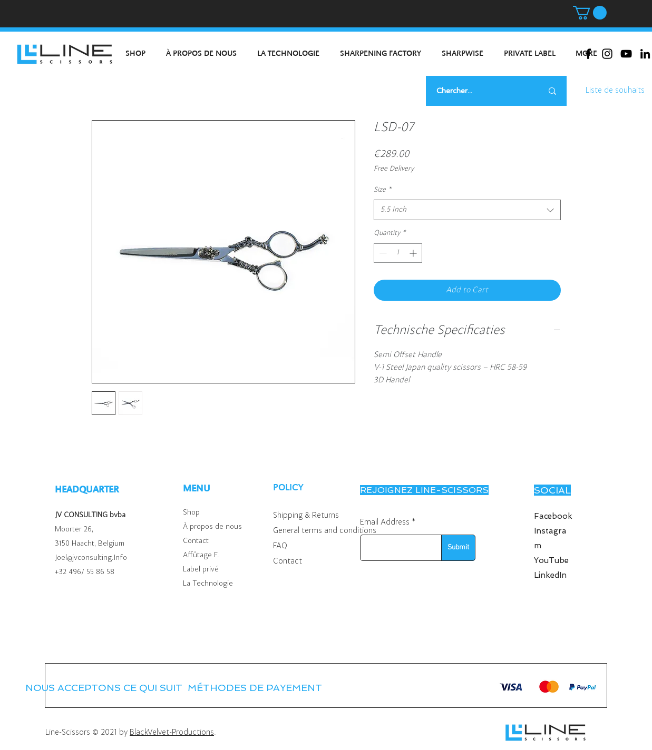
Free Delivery (394, 169)
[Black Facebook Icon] (588, 54)
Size (382, 190)
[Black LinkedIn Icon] (645, 54)
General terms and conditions (324, 531)
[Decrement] (381, 253)
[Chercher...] (476, 91)
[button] (590, 12)
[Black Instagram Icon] (607, 54)
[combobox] (467, 210)
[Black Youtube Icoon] (626, 54)
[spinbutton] (397, 253)
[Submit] (458, 548)
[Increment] (414, 253)
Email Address (385, 522)
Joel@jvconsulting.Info (91, 558)
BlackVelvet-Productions (172, 732)
